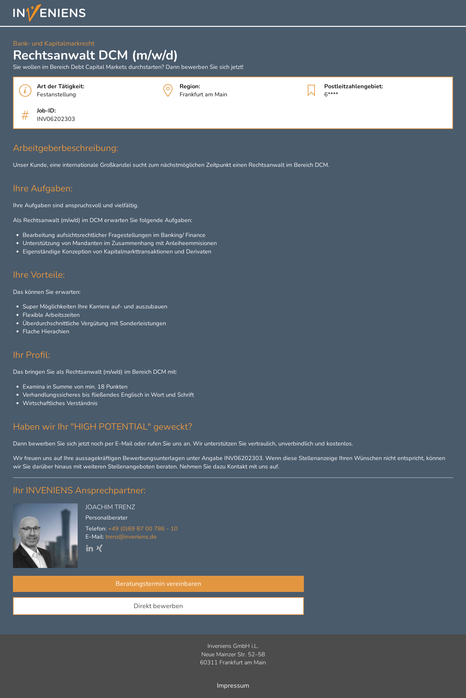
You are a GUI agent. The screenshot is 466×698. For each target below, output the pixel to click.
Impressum (233, 685)
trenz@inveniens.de (131, 537)
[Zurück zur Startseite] (49, 13)
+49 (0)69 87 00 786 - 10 (143, 528)
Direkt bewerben (158, 606)
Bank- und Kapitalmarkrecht (53, 43)
